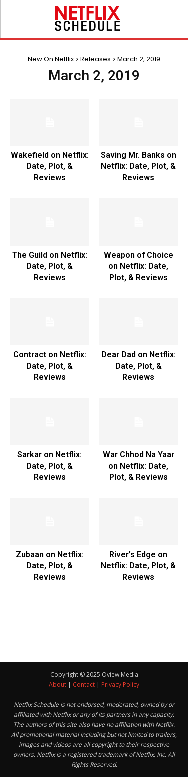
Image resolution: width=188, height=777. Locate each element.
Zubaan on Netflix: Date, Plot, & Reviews (50, 566)
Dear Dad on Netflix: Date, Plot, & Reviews (138, 366)
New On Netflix (51, 59)
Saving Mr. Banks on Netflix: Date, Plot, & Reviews (138, 166)
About (57, 684)
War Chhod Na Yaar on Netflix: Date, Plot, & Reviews (138, 466)
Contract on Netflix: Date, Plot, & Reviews (49, 366)
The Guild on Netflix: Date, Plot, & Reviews (49, 266)
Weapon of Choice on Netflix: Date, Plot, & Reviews (138, 266)
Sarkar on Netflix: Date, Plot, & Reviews (49, 466)
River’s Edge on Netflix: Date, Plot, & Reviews (138, 566)
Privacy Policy (120, 684)
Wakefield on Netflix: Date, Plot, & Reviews (50, 166)
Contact (84, 684)
